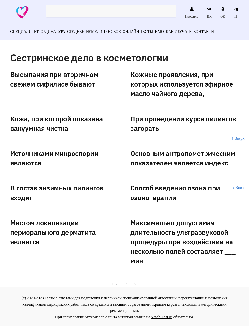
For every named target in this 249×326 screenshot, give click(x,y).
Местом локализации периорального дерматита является (53, 230)
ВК (209, 12)
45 (128, 282)
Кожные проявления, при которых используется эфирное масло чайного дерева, (181, 82)
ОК (222, 12)
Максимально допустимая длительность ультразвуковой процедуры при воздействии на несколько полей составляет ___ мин (183, 240)
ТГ (236, 12)
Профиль (191, 12)
